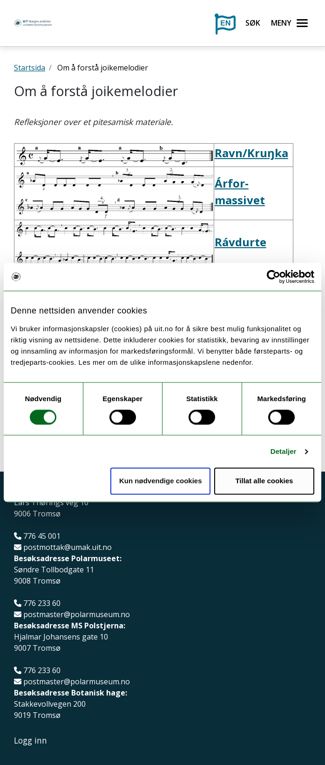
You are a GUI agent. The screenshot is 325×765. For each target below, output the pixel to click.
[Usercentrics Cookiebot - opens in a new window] (273, 277)
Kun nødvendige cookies (160, 481)
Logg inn (30, 740)
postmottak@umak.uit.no (67, 547)
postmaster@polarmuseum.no (76, 614)
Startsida (29, 68)
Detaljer (284, 451)
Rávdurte (240, 242)
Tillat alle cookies (264, 481)
